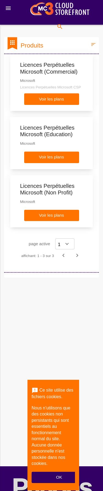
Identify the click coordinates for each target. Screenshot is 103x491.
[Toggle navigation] (8, 8)
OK (59, 477)
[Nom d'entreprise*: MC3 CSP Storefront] (60, 9)
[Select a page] (64, 243)
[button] (51, 99)
